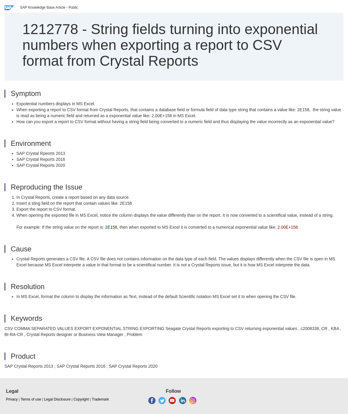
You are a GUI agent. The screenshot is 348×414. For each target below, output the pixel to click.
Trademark (100, 399)
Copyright (81, 399)
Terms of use (31, 399)
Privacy (12, 399)
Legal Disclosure (57, 399)
